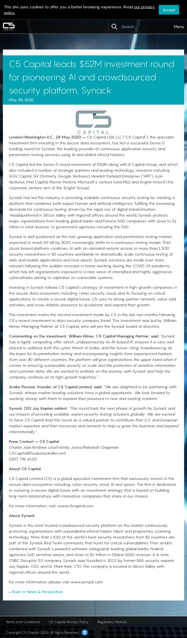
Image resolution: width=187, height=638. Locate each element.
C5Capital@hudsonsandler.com (37, 453)
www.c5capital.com (75, 505)
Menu (179, 26)
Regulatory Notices (112, 622)
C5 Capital (96, 137)
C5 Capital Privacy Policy (69, 622)
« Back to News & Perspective (36, 591)
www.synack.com (86, 581)
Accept (169, 9)
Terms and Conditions (23, 622)
